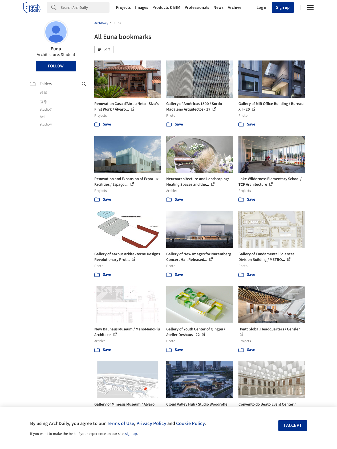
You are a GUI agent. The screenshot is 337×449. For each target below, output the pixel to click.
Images (141, 7)
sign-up (131, 433)
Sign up (283, 7)
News (218, 7)
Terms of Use (120, 423)
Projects (123, 7)
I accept (293, 425)
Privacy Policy (151, 423)
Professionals (197, 7)
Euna (56, 49)
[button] (103, 49)
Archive (234, 7)
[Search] (85, 7)
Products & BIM (166, 7)
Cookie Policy (190, 423)
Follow (56, 66)
